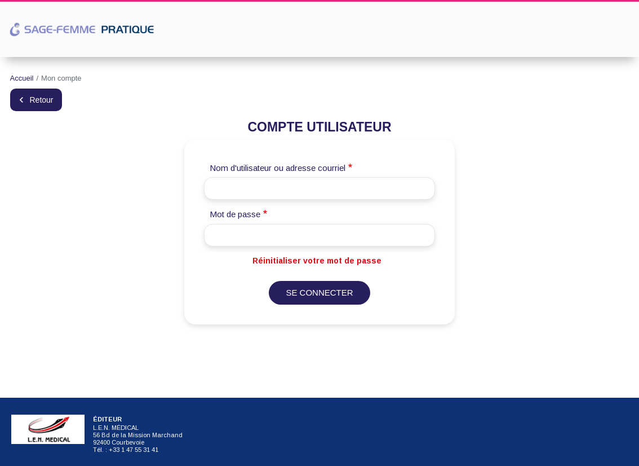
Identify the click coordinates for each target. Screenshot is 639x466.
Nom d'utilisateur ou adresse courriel (277, 168)
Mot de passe (235, 214)
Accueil (22, 78)
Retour (42, 99)
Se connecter (319, 292)
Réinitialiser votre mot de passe (316, 260)
